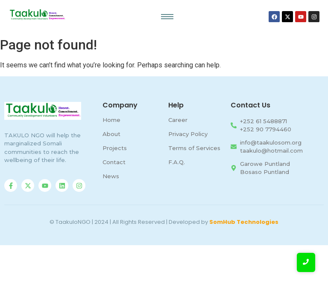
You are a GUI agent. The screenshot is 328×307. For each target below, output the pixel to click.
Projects (114, 148)
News (110, 176)
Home (111, 119)
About (111, 133)
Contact (114, 162)
